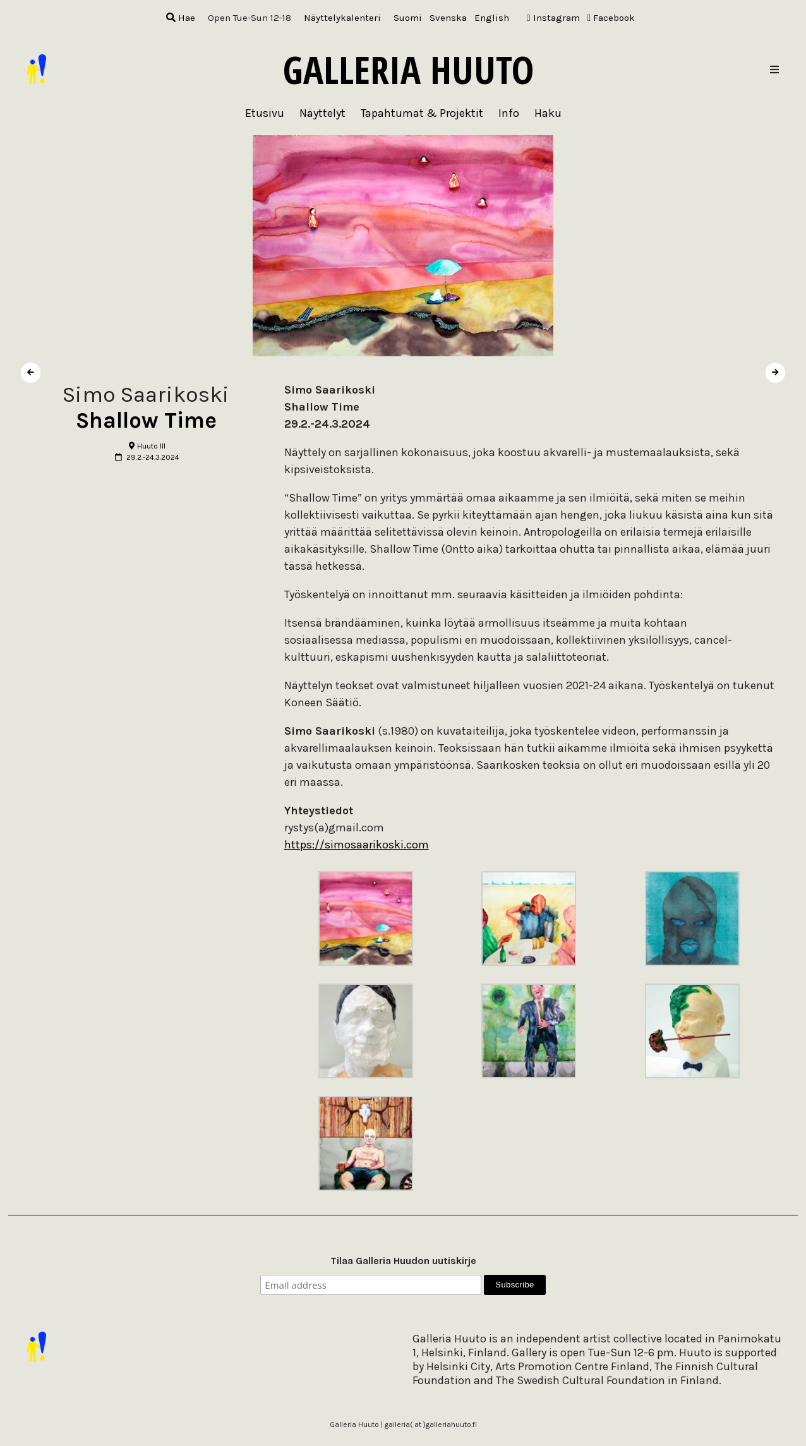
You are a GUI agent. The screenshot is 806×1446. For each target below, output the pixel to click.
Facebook (611, 17)
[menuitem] (408, 18)
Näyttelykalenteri (342, 17)
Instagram (553, 17)
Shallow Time (146, 420)
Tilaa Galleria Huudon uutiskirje (403, 1261)
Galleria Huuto (408, 69)
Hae (180, 17)
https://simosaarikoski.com (356, 845)
